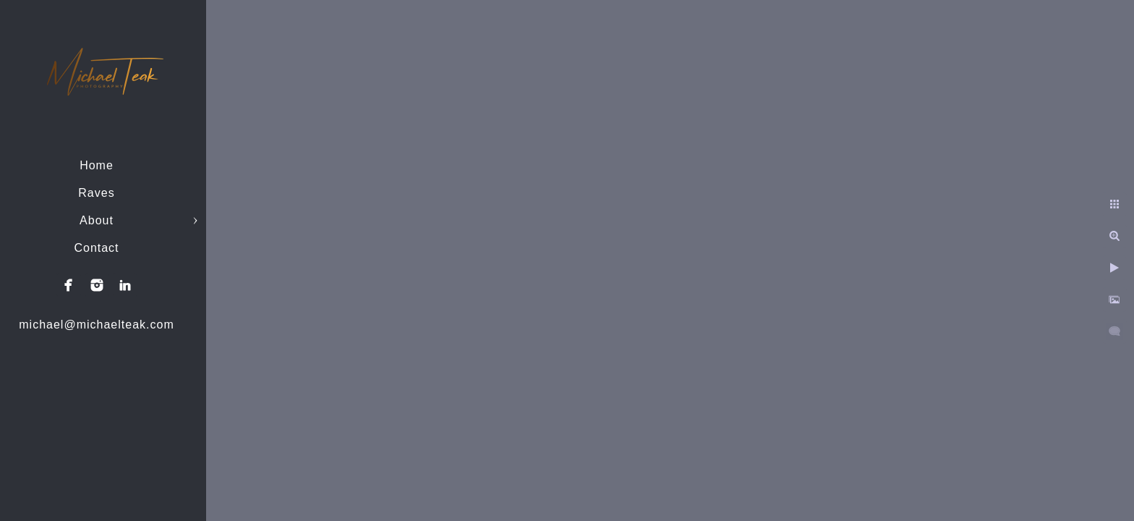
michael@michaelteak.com (96, 324)
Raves (96, 193)
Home (97, 165)
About (97, 220)
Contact (96, 248)
